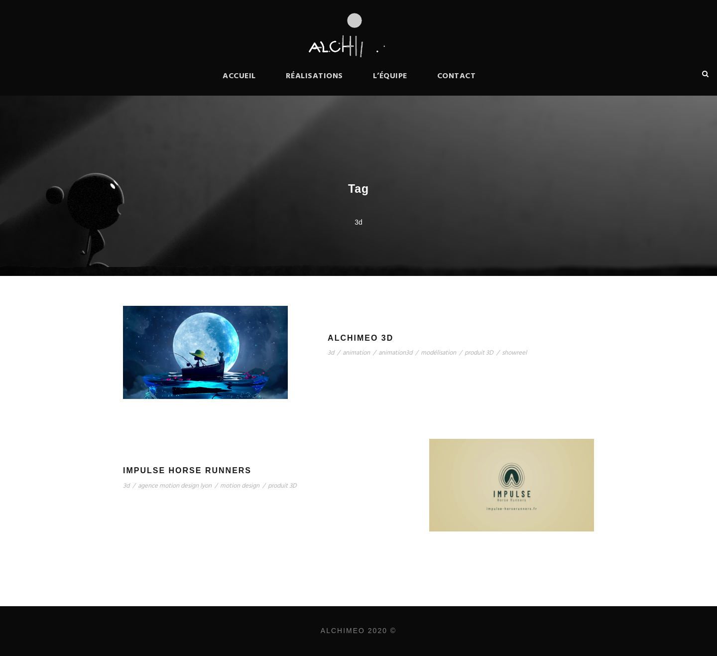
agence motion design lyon (175, 486)
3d (331, 353)
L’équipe (390, 76)
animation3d (395, 353)
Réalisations (314, 76)
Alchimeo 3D (360, 338)
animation (356, 353)
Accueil (239, 76)
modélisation (438, 353)
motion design (239, 486)
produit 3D (479, 353)
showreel (514, 353)
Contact (456, 76)
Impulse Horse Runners (187, 470)
